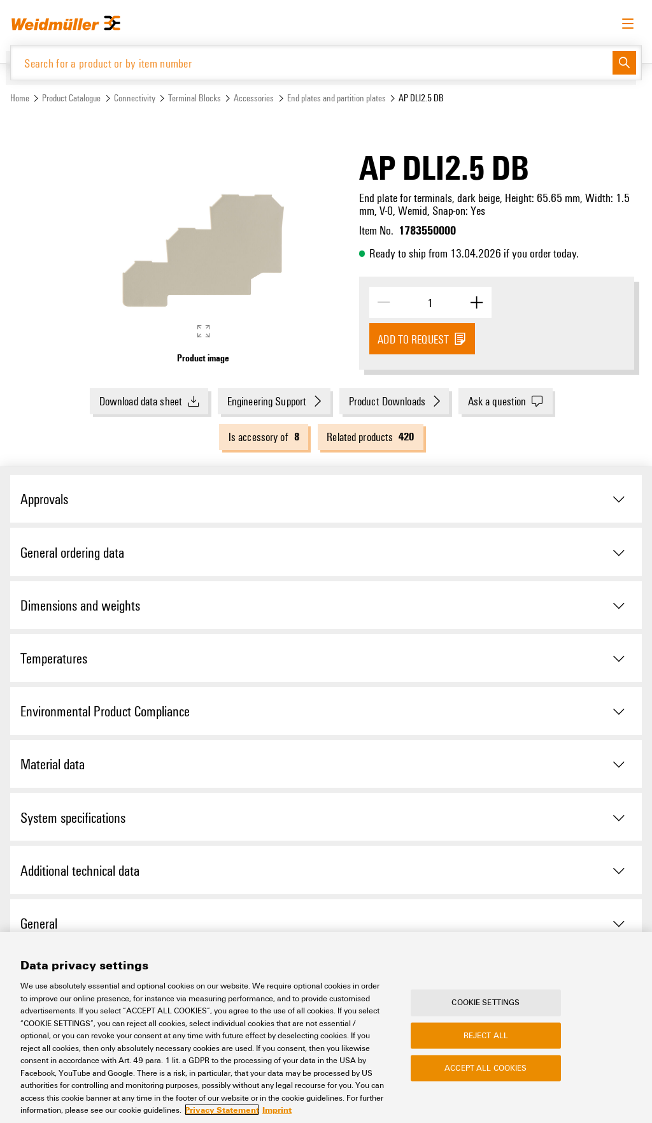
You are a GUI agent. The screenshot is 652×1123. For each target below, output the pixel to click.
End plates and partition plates (336, 98)
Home (19, 98)
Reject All (486, 1035)
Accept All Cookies (485, 1067)
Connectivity (134, 98)
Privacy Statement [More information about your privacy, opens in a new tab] (222, 1109)
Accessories (254, 98)
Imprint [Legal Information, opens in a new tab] (277, 1109)
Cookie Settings (485, 1002)
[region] (326, 1027)
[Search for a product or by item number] (312, 63)
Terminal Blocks (194, 98)
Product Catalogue (71, 98)
